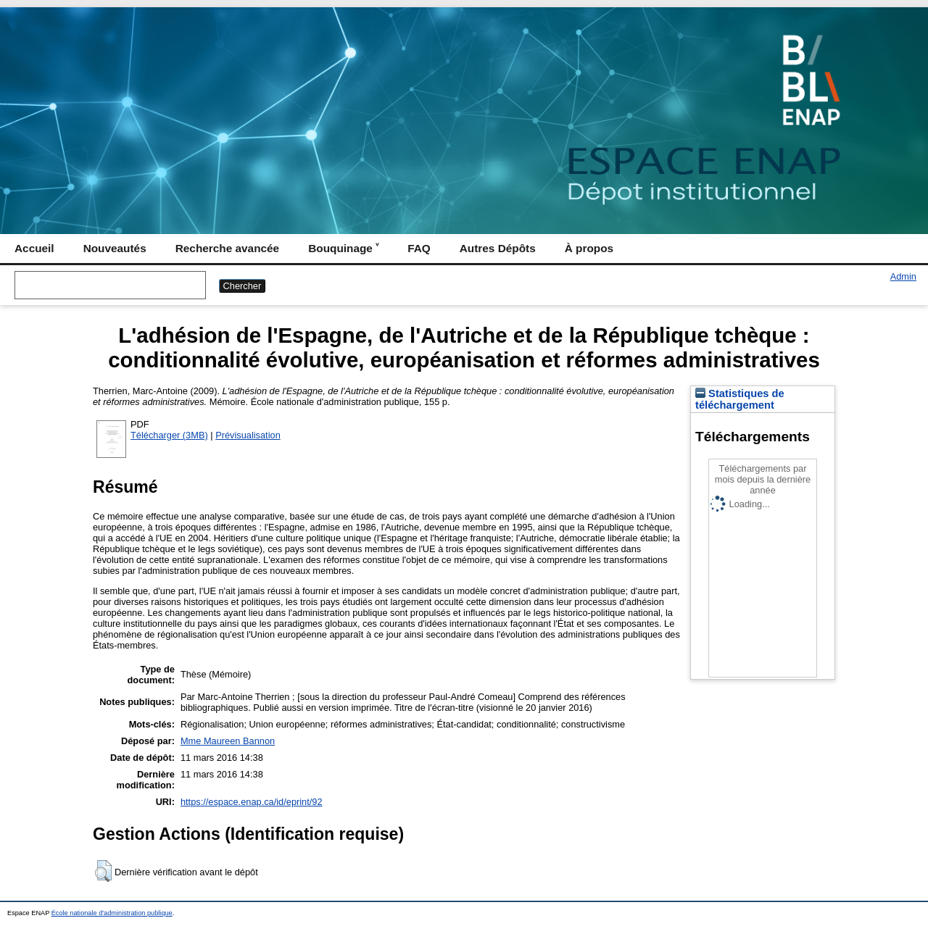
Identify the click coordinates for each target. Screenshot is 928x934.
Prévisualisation (248, 435)
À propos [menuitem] (589, 248)
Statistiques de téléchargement (739, 399)
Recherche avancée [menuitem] (227, 248)
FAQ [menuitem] (419, 248)
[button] (103, 871)
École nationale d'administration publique (112, 913)
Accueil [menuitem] (34, 248)
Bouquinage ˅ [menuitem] (343, 248)
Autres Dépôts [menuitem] (498, 248)
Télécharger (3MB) (169, 435)
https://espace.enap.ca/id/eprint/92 (252, 801)
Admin (903, 276)
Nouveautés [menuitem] (114, 248)
